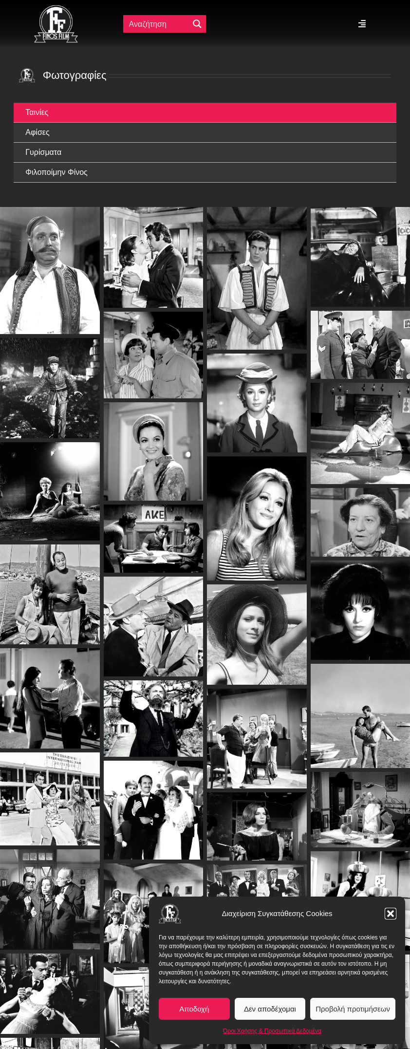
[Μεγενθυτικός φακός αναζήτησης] (197, 24)
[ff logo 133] (56, 9)
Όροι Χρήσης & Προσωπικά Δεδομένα (272, 1031)
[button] (390, 913)
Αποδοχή (194, 1009)
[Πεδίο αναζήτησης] (158, 24)
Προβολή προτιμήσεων (353, 1009)
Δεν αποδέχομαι (270, 1009)
